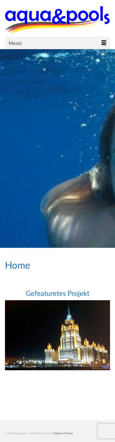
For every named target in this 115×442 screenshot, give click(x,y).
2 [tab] (60, 245)
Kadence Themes (63, 433)
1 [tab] (54, 245)
